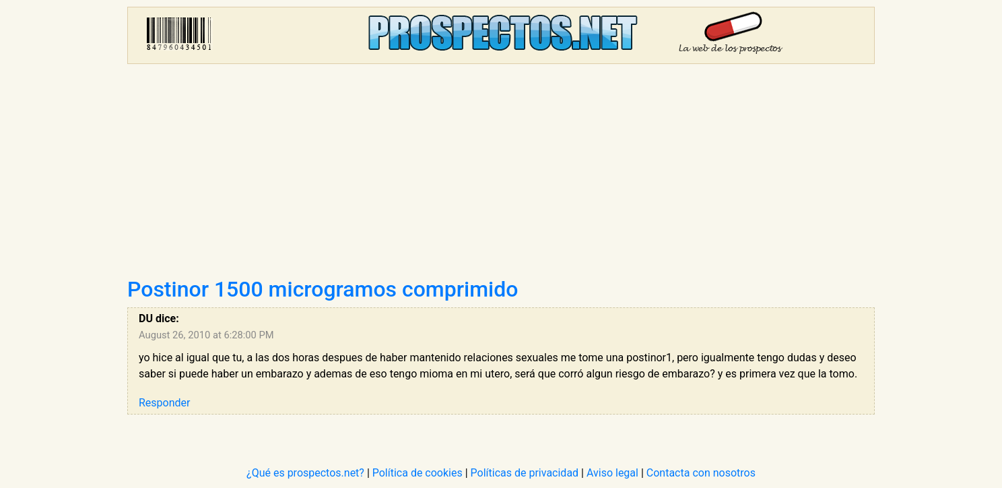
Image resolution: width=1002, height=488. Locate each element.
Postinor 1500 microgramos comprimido (322, 289)
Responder (164, 402)
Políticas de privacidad (525, 472)
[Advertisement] (501, 175)
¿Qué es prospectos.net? (305, 472)
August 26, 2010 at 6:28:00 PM (206, 335)
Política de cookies (417, 472)
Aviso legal (612, 472)
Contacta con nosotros (701, 472)
